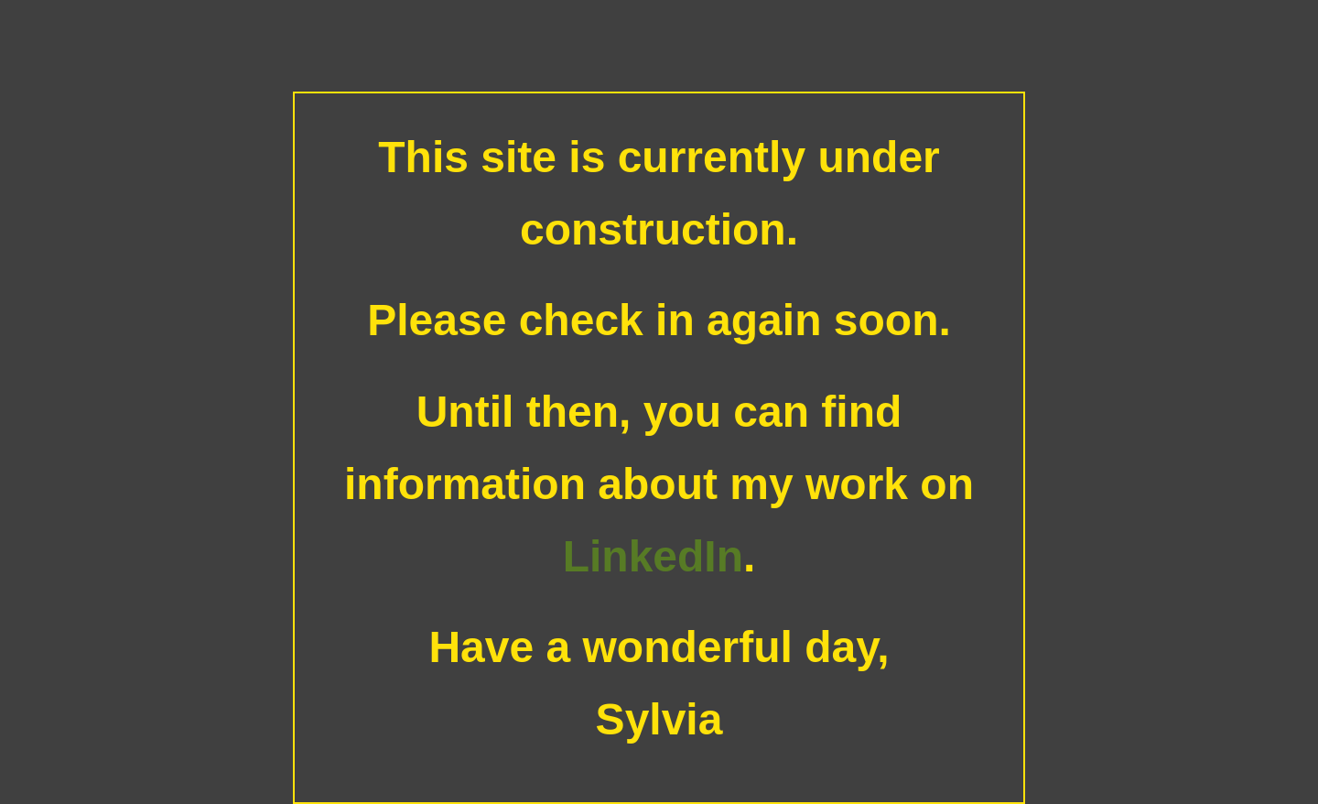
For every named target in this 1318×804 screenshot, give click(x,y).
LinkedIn (653, 556)
